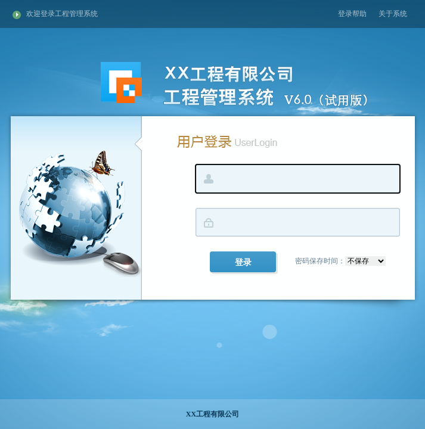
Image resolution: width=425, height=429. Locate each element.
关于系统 (393, 14)
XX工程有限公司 (212, 414)
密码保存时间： (340, 261)
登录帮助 (352, 14)
